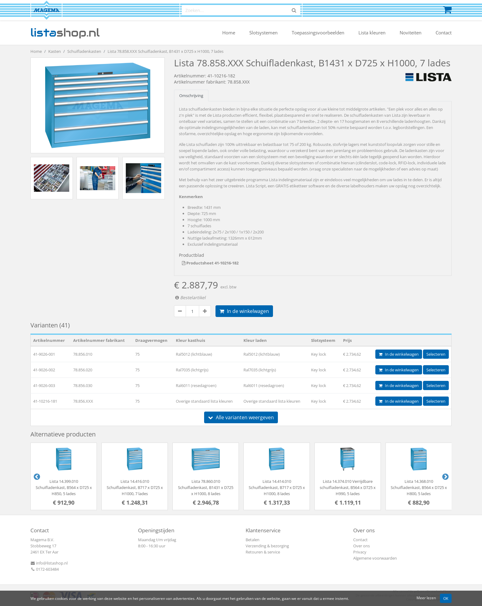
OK (445, 598)
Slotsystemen (263, 32)
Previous (36, 476)
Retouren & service (263, 552)
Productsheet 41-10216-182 (210, 263)
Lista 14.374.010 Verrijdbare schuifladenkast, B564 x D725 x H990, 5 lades (348, 487)
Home (228, 32)
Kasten (54, 51)
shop (65, 32)
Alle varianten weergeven (241, 417)
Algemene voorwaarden (375, 558)
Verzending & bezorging (267, 546)
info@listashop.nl (49, 563)
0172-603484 (44, 569)
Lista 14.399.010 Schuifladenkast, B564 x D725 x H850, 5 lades (64, 487)
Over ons (361, 546)
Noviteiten (410, 32)
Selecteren (435, 354)
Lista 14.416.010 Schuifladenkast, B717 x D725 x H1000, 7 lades (135, 487)
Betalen (252, 539)
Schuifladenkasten (84, 51)
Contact (444, 32)
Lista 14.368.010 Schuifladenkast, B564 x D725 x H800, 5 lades (419, 487)
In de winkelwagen (244, 311)
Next (445, 476)
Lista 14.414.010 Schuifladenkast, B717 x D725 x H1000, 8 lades (277, 487)
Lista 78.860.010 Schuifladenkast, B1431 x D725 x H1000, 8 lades (205, 487)
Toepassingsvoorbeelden (318, 32)
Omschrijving (191, 95)
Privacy (359, 552)
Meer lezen (426, 597)
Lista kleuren (371, 32)
